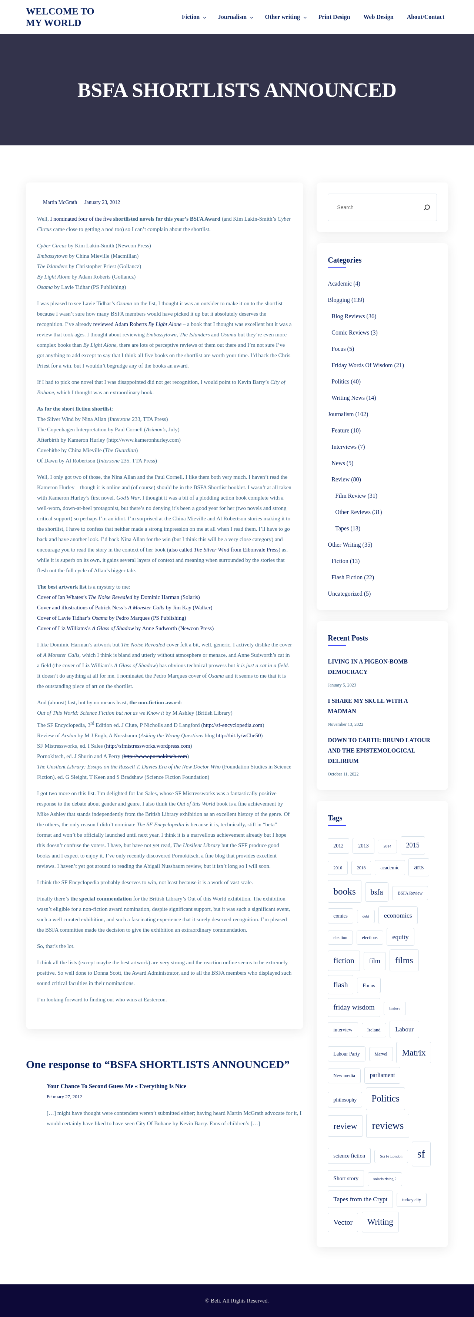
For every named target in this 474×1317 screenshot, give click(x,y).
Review (340, 479)
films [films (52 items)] (404, 960)
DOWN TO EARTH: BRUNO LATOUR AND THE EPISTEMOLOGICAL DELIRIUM (379, 750)
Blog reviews (348, 316)
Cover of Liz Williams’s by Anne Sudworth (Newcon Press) (125, 628)
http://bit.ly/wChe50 (238, 735)
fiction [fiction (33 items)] (343, 960)
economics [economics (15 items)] (398, 915)
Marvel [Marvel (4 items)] (381, 1054)
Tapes (342, 528)
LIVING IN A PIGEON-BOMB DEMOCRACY (368, 666)
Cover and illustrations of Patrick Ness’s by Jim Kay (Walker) (124, 607)
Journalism (232, 17)
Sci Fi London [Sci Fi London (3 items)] (391, 1156)
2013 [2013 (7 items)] (363, 846)
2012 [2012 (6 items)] (338, 846)
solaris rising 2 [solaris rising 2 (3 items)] (385, 1179)
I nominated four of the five (80, 219)
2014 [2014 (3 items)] (387, 846)
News (338, 463)
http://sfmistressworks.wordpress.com (148, 746)
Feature (340, 430)
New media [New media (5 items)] (344, 1075)
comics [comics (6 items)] (340, 916)
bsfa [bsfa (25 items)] (377, 892)
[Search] (426, 207)
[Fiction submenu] (205, 17)
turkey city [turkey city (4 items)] (411, 1199)
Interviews (344, 447)
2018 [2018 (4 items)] (361, 867)
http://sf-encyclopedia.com (232, 725)
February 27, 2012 (64, 1096)
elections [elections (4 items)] (370, 937)
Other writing (282, 17)
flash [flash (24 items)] (340, 985)
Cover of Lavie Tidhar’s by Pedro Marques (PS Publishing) (111, 618)
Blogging (339, 300)
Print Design (334, 17)
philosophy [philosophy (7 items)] (345, 1100)
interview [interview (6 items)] (342, 1030)
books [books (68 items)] (344, 891)
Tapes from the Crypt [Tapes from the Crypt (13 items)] (360, 1199)
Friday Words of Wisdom (362, 365)
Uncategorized (345, 593)
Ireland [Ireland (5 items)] (374, 1030)
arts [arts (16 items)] (419, 867)
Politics (340, 381)
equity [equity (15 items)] (400, 937)
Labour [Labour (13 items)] (404, 1029)
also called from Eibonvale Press (223, 550)
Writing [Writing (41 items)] (380, 1222)
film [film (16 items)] (374, 961)
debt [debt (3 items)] (366, 916)
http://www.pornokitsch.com (155, 756)
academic (340, 283)
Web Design (378, 17)
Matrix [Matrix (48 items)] (413, 1052)
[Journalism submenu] (252, 17)
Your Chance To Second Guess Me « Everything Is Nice (116, 1086)
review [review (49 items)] (345, 1126)
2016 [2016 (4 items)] (337, 867)
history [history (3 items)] (394, 1008)
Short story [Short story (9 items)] (345, 1178)
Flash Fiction (347, 577)
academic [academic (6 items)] (389, 867)
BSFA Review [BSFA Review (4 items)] (410, 893)
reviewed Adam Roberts (137, 324)
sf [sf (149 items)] (421, 1154)
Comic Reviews (350, 332)
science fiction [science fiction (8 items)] (349, 1156)
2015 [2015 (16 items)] (413, 845)
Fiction (191, 17)
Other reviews (353, 512)
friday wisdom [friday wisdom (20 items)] (353, 1007)
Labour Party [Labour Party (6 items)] (346, 1054)
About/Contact (425, 17)
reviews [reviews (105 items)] (388, 1125)
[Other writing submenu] (305, 17)
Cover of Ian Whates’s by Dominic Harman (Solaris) (118, 597)
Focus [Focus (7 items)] (369, 985)
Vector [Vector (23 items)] (343, 1222)
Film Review (350, 496)
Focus (338, 349)
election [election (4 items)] (340, 937)
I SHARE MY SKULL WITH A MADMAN (368, 706)
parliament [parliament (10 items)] (382, 1075)
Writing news (348, 398)
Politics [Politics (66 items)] (385, 1098)
